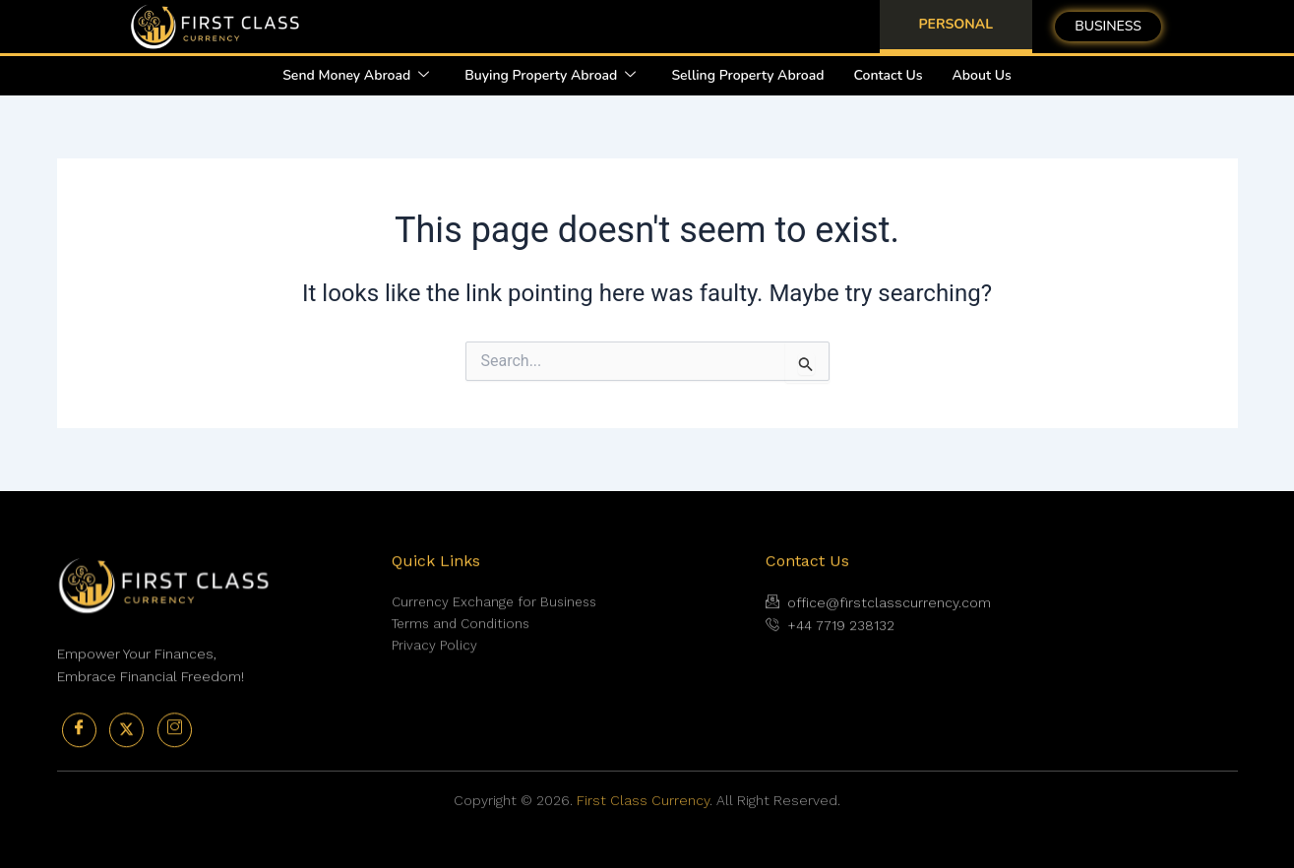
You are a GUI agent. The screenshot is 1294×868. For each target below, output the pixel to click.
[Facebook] (79, 754)
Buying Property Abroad (550, 75)
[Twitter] (126, 754)
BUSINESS (1108, 26)
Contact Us (888, 75)
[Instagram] (174, 754)
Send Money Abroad (355, 75)
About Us (982, 75)
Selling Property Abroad (747, 75)
